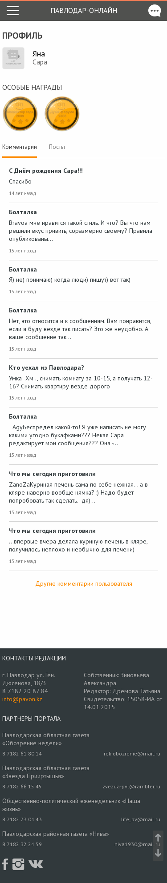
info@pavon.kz (22, 699)
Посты (57, 147)
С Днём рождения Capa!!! (46, 171)
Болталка (23, 212)
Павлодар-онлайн (83, 10)
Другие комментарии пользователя (83, 583)
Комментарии (19, 147)
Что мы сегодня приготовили (52, 474)
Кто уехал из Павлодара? (46, 368)
